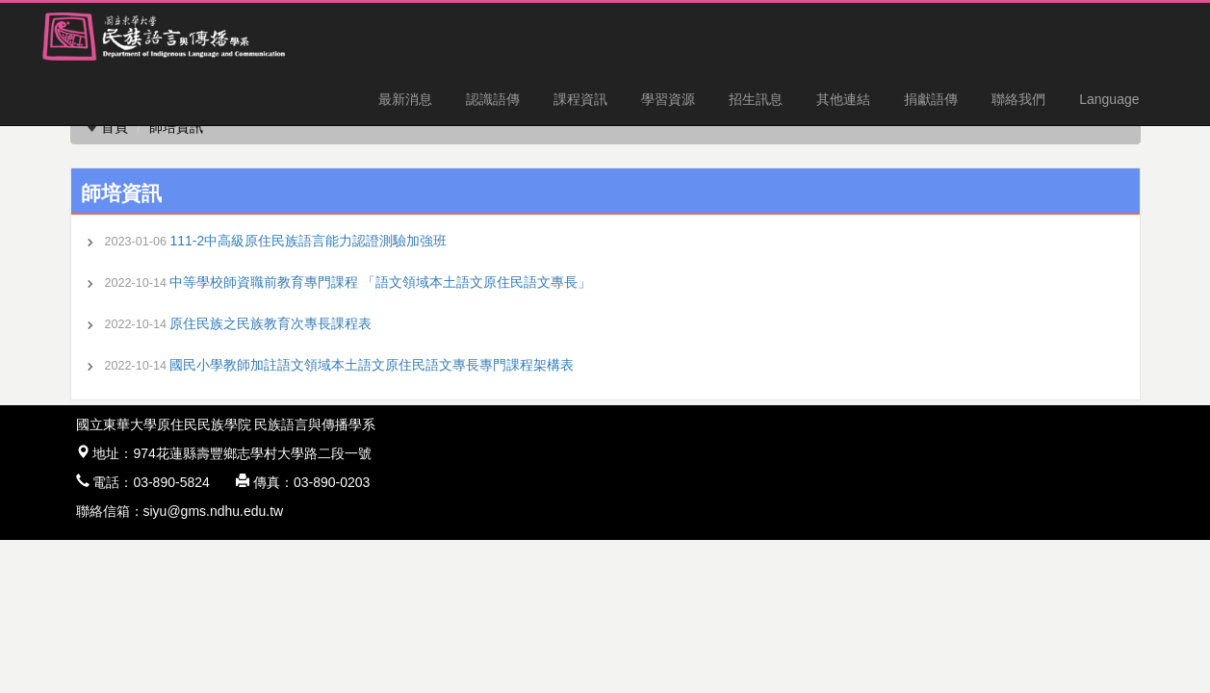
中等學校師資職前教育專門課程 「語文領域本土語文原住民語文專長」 (380, 282)
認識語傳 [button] (493, 99)
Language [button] (1109, 99)
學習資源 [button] (668, 99)
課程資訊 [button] (580, 99)
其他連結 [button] (843, 99)
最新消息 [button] (405, 99)
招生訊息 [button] (756, 99)
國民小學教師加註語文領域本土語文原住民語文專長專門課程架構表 (371, 364)
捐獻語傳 (931, 99)
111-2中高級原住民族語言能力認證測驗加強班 (308, 240)
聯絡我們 (1018, 99)
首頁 (114, 127)
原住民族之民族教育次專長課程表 (270, 323)
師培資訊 (176, 127)
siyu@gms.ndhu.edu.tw (213, 511)
